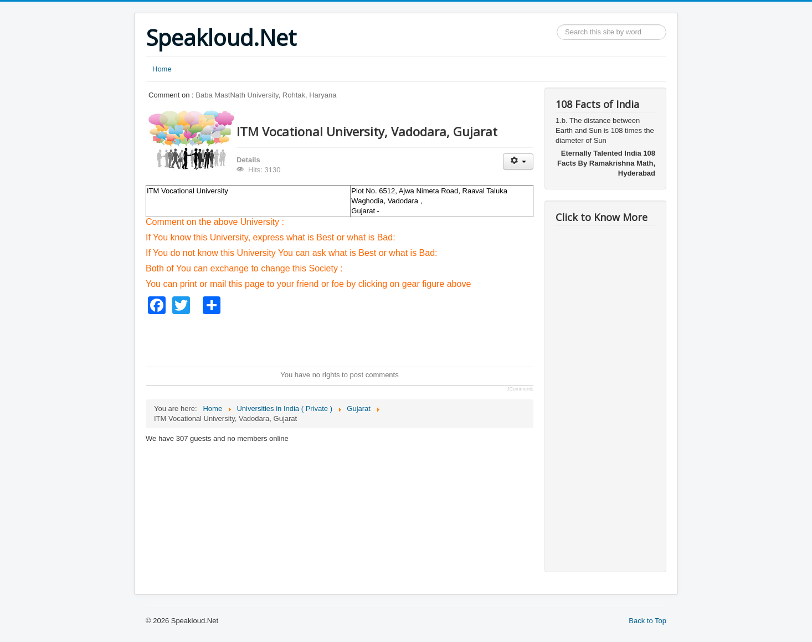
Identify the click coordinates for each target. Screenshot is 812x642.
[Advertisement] (347, 339)
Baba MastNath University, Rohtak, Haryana (266, 95)
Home (162, 69)
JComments (520, 389)
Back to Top (647, 621)
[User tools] (518, 161)
